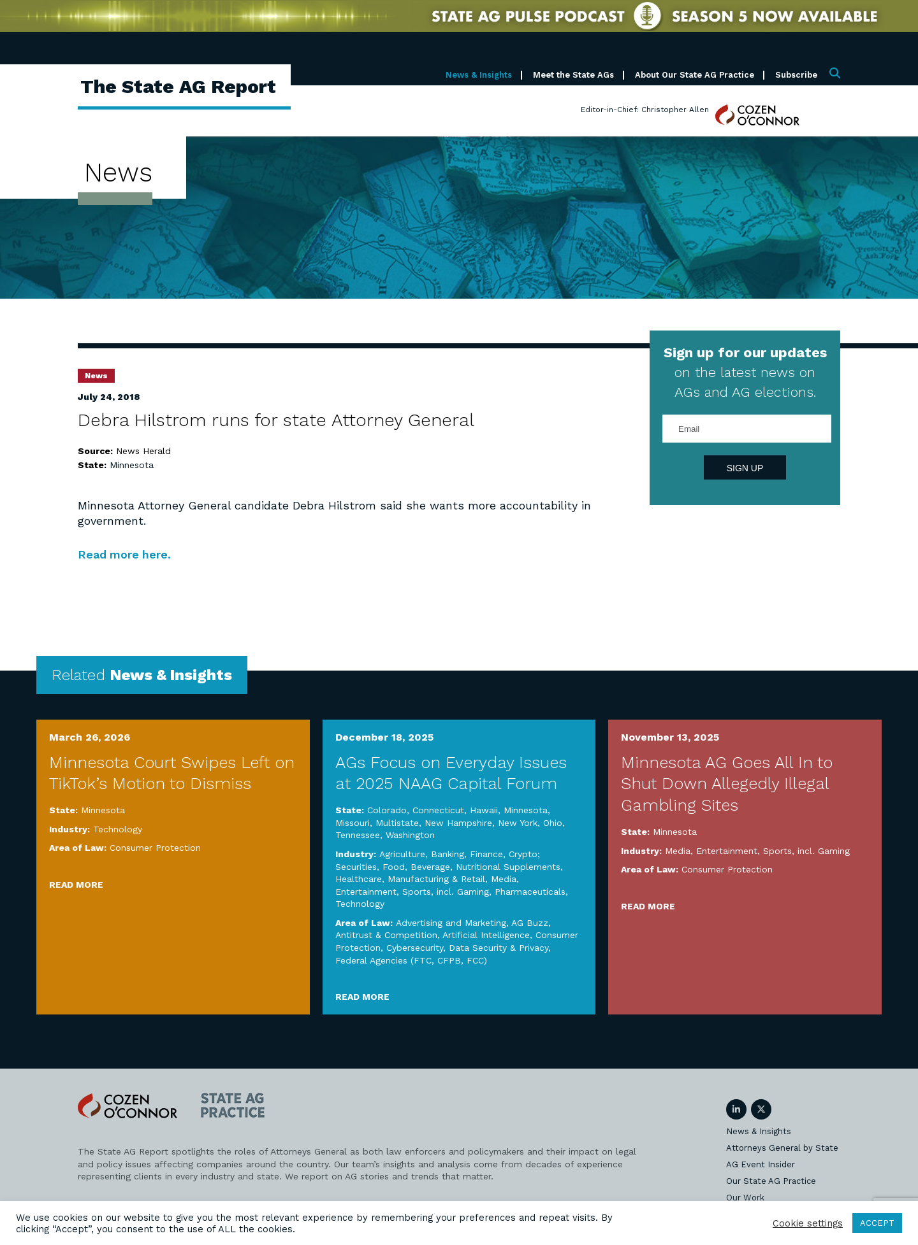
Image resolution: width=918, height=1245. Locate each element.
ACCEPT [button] (877, 1223)
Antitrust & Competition (386, 935)
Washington (410, 835)
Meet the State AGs (573, 75)
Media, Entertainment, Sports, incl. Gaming (757, 851)
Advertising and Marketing (451, 923)
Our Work (745, 1197)
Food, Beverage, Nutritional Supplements (471, 867)
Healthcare (358, 879)
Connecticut (438, 810)
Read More (76, 884)
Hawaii (484, 810)
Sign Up (745, 468)
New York (517, 823)
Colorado (387, 810)
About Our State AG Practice (694, 75)
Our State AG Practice (771, 1181)
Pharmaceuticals (530, 891)
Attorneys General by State (782, 1148)
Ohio (552, 823)
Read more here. (125, 554)
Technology (117, 829)
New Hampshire (458, 823)
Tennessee (357, 835)
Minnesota (132, 465)
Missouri (352, 823)
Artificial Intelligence (486, 935)
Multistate (397, 823)
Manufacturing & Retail (436, 879)
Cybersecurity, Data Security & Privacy (467, 948)
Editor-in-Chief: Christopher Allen (645, 109)
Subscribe (796, 75)
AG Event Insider (760, 1164)
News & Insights (479, 75)
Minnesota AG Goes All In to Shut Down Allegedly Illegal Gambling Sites (727, 784)
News (96, 375)
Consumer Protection (155, 848)
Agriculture (402, 854)
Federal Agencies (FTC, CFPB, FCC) (411, 960)
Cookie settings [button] (808, 1223)
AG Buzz (529, 923)
